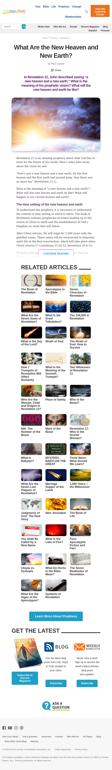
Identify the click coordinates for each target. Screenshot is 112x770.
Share (56, 70)
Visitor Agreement (63, 749)
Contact (59, 736)
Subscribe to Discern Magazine (25, 678)
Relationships (73, 16)
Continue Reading (56, 253)
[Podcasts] (22, 728)
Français (105, 30)
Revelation (65, 38)
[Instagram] (16, 728)
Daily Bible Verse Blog (15, 741)
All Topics (87, 736)
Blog (105, 26)
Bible (46, 6)
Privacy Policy (81, 749)
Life (53, 6)
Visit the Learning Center (100, 12)
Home (45, 38)
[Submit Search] (24, 26)
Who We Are (60, 26)
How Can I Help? (10, 736)
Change (76, 6)
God (37, 6)
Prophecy (64, 6)
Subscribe (56, 683)
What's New (44, 26)
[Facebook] (4, 728)
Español (93, 30)
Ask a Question (30, 736)
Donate (73, 26)
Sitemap (34, 741)
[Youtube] (10, 728)
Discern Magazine (90, 26)
